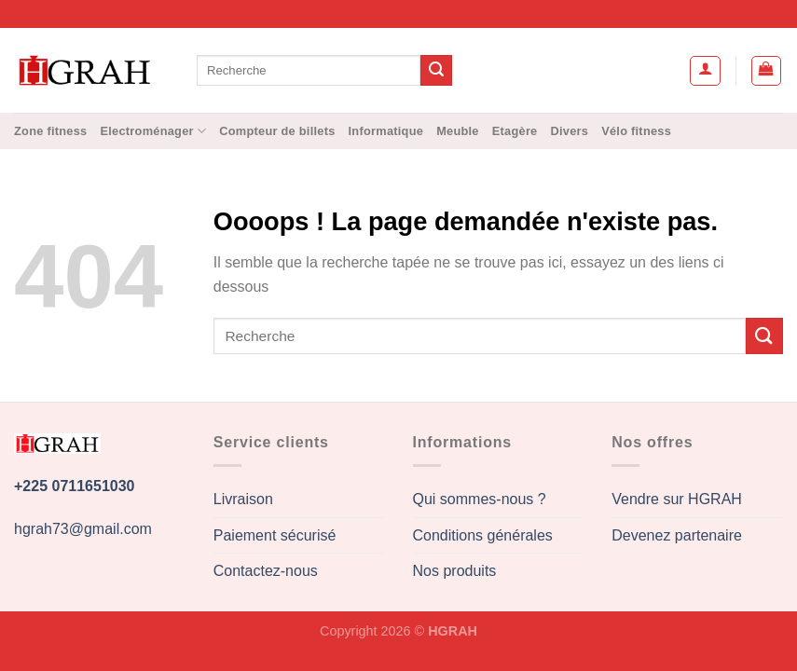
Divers (570, 131)
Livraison (243, 499)
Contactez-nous (265, 571)
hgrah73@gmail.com (83, 529)
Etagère (515, 131)
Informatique (386, 131)
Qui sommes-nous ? (479, 499)
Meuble (457, 131)
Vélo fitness (636, 131)
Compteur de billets (277, 131)
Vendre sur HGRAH (676, 499)
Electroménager (153, 131)
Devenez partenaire (676, 535)
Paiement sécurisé (275, 535)
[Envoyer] (436, 71)
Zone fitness (50, 131)
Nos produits (455, 571)
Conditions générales (483, 535)
